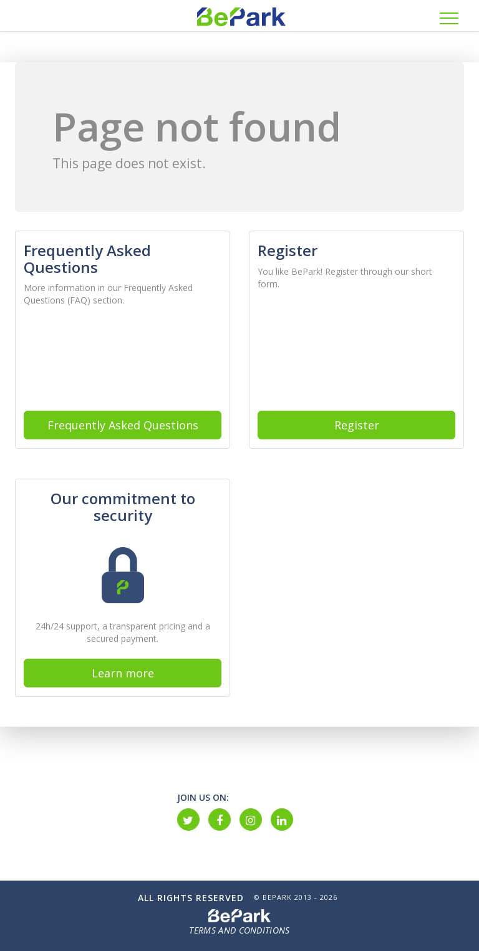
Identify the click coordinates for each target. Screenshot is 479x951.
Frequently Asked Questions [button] (122, 425)
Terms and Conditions (239, 930)
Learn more (123, 673)
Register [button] (356, 425)
